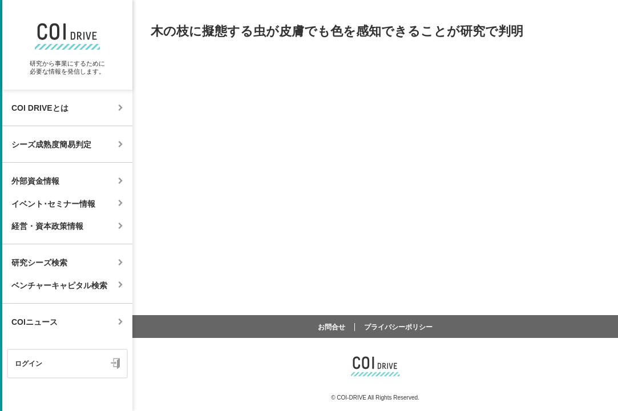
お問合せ (331, 327)
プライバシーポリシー (398, 327)
